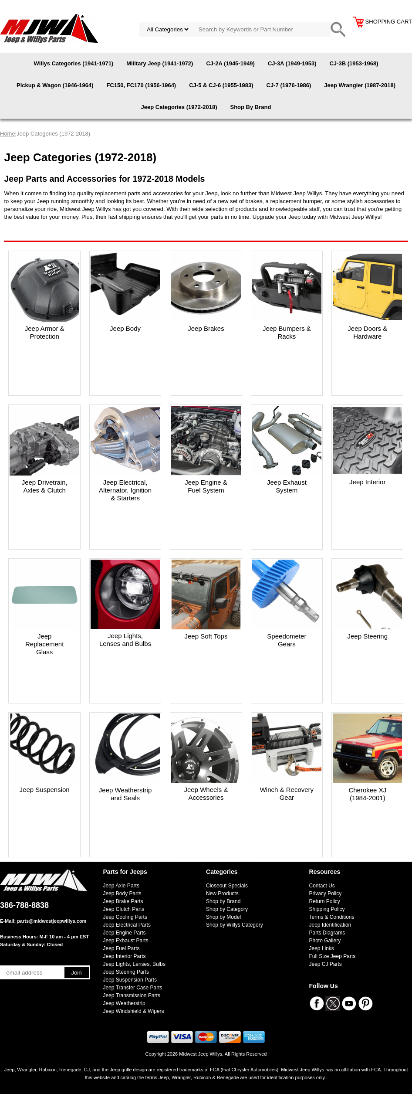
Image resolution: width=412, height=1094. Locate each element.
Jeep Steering (367, 636)
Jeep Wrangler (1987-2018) (359, 85)
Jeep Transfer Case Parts (132, 988)
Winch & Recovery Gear (287, 793)
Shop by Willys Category (234, 925)
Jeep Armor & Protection (44, 332)
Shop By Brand (250, 107)
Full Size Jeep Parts (332, 956)
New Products (222, 893)
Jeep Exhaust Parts (126, 941)
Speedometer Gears (286, 640)
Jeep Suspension (45, 789)
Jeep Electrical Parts (127, 925)
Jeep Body (125, 328)
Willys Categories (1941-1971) (74, 63)
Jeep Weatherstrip (124, 1003)
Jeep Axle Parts (121, 886)
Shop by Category (227, 909)
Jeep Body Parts (122, 893)
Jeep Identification (330, 925)
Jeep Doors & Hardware (367, 332)
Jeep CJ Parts (325, 964)
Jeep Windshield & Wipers (133, 1011)
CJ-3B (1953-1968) (353, 63)
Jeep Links (321, 948)
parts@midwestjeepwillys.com (51, 921)
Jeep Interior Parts (124, 956)
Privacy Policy (325, 893)
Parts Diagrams (327, 933)
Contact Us (322, 886)
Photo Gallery (325, 941)
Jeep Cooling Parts (125, 917)
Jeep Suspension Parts (130, 980)
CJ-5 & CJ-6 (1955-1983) (221, 85)
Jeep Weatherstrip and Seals (125, 794)
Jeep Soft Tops (205, 636)
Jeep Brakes (206, 328)
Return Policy (324, 901)
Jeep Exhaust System (287, 486)
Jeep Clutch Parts (124, 909)
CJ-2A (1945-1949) (230, 63)
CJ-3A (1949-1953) (292, 63)
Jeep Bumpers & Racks (287, 332)
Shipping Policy (327, 909)
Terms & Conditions (332, 917)
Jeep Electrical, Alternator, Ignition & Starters (125, 490)
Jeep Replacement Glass (44, 644)
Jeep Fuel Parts (121, 948)
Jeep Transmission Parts (131, 995)
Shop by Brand (223, 901)
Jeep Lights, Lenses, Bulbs (134, 964)
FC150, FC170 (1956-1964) (141, 85)
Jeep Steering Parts (126, 972)
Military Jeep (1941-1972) (159, 63)
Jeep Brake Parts (123, 901)
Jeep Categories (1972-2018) (179, 107)
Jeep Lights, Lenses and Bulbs (125, 639)
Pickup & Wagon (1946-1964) (55, 85)
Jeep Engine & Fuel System (206, 486)
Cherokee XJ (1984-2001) (367, 794)
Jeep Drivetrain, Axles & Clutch (45, 486)
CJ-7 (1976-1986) (289, 85)
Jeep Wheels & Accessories (206, 793)
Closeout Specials (227, 886)
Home (7, 133)
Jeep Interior (367, 482)
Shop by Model (223, 917)
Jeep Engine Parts (124, 933)
